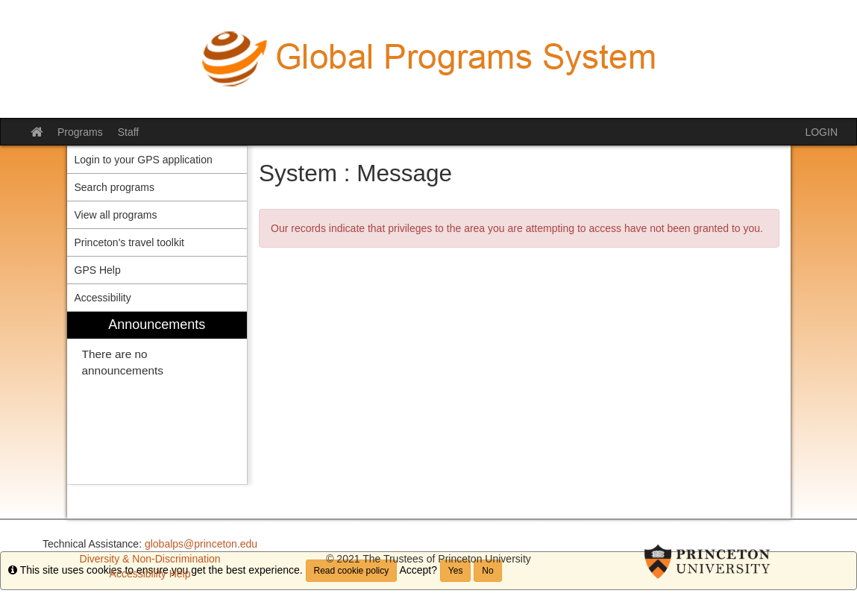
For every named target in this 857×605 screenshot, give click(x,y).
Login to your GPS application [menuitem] (144, 160)
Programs (80, 132)
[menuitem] (157, 398)
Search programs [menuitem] (114, 187)
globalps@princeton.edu (201, 544)
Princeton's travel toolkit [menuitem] (129, 242)
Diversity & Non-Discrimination (150, 559)
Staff (128, 132)
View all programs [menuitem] (116, 215)
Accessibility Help (150, 574)
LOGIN (821, 132)
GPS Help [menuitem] (98, 270)
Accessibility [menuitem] (103, 298)
